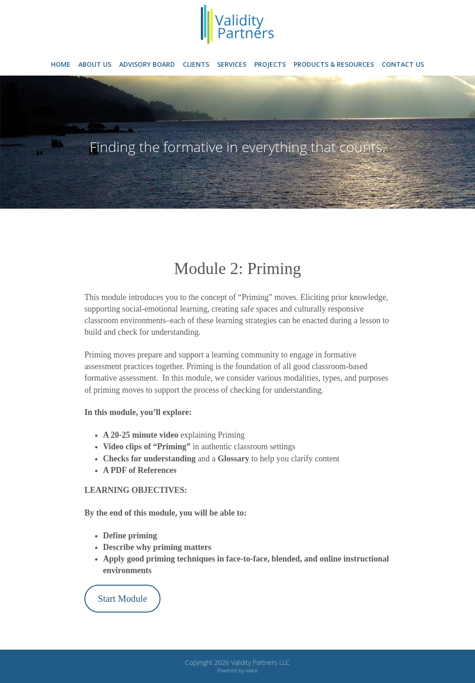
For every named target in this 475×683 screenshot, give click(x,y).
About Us (94, 64)
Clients (196, 64)
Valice (251, 670)
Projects (270, 64)
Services (231, 64)
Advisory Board (147, 64)
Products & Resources (334, 64)
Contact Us (403, 64)
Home (61, 64)
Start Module (122, 599)
